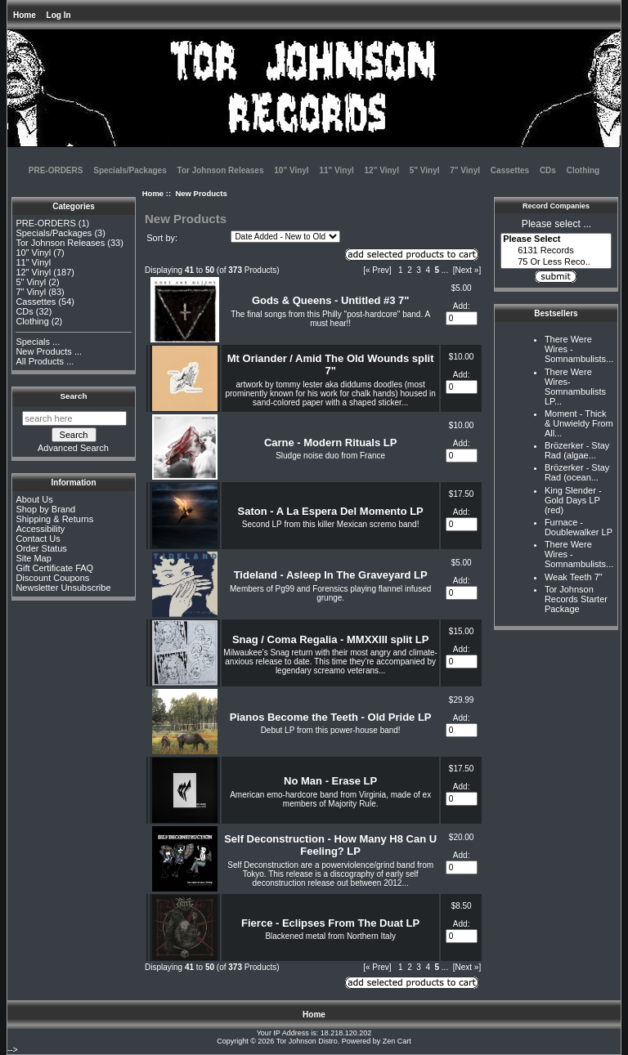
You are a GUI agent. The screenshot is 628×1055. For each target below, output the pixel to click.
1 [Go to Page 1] (400, 270)
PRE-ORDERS (56, 170)
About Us (34, 499)
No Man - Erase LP (330, 781)
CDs (548, 170)
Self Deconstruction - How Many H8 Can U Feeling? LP (330, 845)
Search (74, 395)
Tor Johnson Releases (220, 170)
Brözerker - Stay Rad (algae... (577, 450)
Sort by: (161, 238)
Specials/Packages (130, 170)
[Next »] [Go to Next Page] (467, 270)
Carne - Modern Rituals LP (330, 442)
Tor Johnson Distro (307, 1041)
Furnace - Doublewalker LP (578, 527)
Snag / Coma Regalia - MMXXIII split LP (330, 639)
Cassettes (510, 170)
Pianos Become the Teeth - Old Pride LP (331, 717)
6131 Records (556, 251)
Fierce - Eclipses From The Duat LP (330, 923)
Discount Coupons (52, 578)
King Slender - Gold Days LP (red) (573, 500)
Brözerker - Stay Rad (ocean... (577, 472)
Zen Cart (397, 1041)
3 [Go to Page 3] (418, 270)
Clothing (583, 170)
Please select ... (556, 224)
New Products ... (49, 351)
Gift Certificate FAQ (54, 568)
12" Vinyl (382, 170)
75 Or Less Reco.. (556, 262)
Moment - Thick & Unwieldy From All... (579, 423)
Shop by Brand (45, 509)
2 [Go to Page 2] (409, 270)
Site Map (33, 558)
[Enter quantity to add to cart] (462, 318)
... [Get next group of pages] (445, 270)
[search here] (74, 418)
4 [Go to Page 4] (427, 270)
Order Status (41, 548)
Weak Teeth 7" (574, 577)
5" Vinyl (425, 170)
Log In (59, 15)
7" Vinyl (465, 170)
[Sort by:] (285, 236)
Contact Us (38, 538)
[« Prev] (377, 270)
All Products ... (45, 361)
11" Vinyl (336, 170)
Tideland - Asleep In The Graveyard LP (331, 575)
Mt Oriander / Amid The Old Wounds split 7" (330, 364)
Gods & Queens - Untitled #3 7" (331, 300)
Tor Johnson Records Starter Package (576, 599)
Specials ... (38, 341)
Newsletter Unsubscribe (63, 587)
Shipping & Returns (54, 519)
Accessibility (40, 529)
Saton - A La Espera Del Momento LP (331, 511)
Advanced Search (73, 448)
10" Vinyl (291, 170)
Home (24, 15)
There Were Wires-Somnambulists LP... (575, 386)
